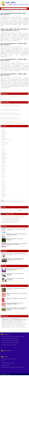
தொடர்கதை (3, 168)
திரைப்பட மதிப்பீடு (4, 165)
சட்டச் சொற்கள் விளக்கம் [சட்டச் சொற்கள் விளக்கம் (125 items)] (15, 332)
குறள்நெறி (3, 155)
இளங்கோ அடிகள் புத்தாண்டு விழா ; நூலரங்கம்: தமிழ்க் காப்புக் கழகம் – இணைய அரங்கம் (16, 244)
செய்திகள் (3, 159)
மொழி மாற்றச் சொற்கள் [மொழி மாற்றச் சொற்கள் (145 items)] (11, 330)
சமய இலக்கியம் (4, 158)
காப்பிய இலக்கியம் (4, 153)
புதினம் (3, 182)
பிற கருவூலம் (4, 181)
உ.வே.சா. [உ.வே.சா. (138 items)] (23, 330)
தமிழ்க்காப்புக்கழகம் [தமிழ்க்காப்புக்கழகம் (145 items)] (18, 330)
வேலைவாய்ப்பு (4, 195)
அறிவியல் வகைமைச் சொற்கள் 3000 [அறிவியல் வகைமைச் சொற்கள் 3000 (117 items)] (17, 333)
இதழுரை (3, 134)
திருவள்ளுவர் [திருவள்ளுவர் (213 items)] (4, 329)
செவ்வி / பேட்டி (4, 161)
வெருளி (3, 193)
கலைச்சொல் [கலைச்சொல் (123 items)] (21, 332)
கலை (2, 149)
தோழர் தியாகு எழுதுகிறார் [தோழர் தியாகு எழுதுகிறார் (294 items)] (7, 327)
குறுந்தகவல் (3, 156)
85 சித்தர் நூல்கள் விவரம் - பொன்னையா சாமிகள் (8, 365)
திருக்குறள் (3, 164)
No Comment (19, 31)
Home (5, 10)
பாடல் (3, 177)
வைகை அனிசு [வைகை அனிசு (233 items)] (17, 328)
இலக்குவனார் (4, 138)
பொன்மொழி (4, 184)
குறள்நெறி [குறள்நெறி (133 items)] (3, 332)
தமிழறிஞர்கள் (4, 162)
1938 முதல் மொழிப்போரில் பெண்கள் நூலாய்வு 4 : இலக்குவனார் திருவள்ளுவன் (13, 216)
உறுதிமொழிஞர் (4, 144)
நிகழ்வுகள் (3, 171)
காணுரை (3, 152)
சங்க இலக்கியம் (4, 157)
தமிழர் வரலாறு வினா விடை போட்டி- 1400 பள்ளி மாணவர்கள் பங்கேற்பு (11, 373)
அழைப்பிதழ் (4, 132)
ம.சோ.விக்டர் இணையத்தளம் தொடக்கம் (7, 369)
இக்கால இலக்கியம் (4, 133)
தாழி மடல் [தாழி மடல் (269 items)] (24, 327)
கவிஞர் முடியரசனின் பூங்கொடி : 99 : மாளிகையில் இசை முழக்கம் (22, 294)
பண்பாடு (3, 175)
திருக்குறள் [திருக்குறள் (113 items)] (24, 333)
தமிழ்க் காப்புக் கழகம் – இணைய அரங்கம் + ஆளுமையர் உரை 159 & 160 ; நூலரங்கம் (16, 234)
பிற (2, 180)
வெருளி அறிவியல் (4, 194)
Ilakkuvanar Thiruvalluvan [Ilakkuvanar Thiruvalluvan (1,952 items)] (10, 325)
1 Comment (19, 76)
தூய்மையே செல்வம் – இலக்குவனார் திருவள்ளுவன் (15, 288)
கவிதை (3, 151)
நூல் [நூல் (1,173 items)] (19, 325)
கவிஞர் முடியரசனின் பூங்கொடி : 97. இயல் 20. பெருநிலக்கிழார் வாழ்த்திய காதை (22, 306)
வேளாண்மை (4, 196)
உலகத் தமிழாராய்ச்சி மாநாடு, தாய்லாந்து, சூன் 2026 (9, 222)
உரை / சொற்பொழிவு (5, 143)
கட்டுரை (3, 145)
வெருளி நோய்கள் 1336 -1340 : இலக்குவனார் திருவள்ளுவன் (9, 104)
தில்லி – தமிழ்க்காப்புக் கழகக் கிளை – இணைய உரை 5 (16, 253)
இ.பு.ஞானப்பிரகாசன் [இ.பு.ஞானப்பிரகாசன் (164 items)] (18, 329)
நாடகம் (3, 170)
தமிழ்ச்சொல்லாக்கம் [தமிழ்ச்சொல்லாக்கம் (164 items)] (10, 329)
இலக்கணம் (3, 137)
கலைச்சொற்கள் (4, 150)
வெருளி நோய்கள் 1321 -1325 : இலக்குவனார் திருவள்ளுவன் (9, 117)
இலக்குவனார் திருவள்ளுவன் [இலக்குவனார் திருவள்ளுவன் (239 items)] (8, 328)
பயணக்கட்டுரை (4, 176)
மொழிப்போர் (4, 190)
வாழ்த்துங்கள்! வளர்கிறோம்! (5, 371)
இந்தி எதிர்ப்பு (4, 136)
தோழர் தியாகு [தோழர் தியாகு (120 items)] (7, 333)
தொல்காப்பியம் (4, 169)
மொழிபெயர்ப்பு (4, 189)
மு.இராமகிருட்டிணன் (5, 187)
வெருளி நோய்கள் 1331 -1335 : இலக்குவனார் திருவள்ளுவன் (10, 220)
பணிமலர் (3, 174)
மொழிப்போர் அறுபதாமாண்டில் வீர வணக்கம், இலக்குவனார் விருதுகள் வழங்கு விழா (16, 259)
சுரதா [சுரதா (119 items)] (10, 333)
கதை (2, 146)
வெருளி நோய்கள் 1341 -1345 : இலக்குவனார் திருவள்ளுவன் (10, 344)
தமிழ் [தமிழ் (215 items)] (21, 328)
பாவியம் (3, 178)
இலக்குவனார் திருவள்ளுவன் (5, 31)
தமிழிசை (3, 163)
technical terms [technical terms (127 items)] (8, 332)
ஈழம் (2, 140)
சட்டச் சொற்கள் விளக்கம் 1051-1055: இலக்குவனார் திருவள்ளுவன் (9, 121)
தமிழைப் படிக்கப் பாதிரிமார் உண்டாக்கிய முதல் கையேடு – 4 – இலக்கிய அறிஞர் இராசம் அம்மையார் (14, 29)
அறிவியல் (3, 131)
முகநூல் (3, 188)
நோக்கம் (2, 367)
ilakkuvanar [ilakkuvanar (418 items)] (23, 325)
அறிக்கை (3, 130)
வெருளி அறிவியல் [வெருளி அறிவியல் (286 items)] (17, 327)
